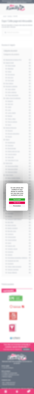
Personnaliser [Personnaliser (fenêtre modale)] (17, 206)
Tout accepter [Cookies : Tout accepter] (17, 199)
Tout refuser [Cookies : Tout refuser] (17, 202)
